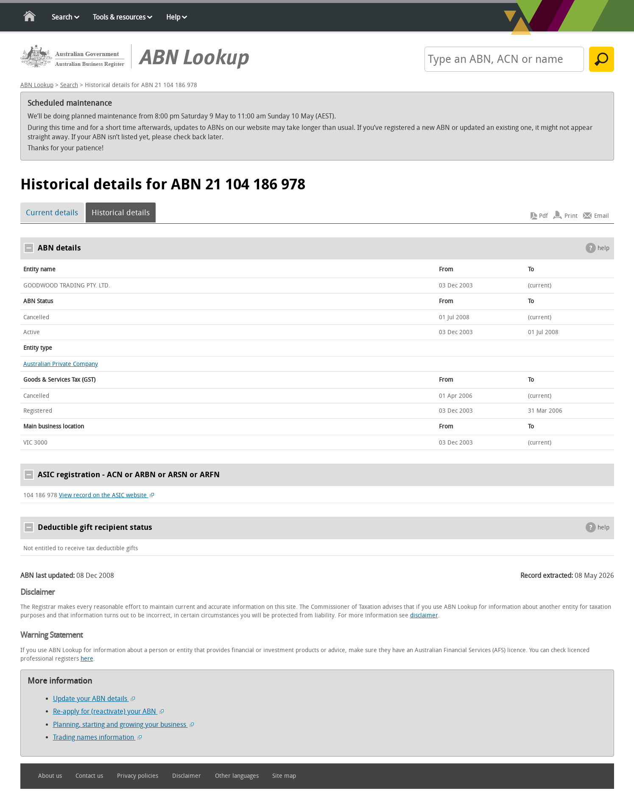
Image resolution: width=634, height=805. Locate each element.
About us (50, 776)
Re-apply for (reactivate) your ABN (108, 711)
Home (29, 17)
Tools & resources (119, 17)
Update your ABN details (94, 699)
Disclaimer (186, 776)
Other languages (237, 776)
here (87, 658)
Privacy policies (137, 776)
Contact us (89, 776)
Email (601, 216)
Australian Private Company (60, 364)
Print (571, 216)
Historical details (121, 212)
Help (173, 17)
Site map (284, 776)
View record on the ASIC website (106, 495)
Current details (52, 212)
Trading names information (97, 737)
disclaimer (424, 615)
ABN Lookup (36, 85)
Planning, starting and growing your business (123, 725)
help (603, 248)
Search (62, 17)
